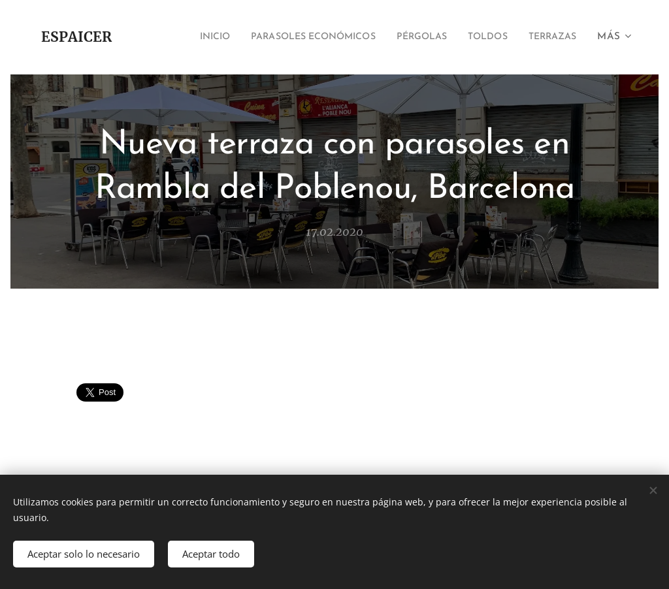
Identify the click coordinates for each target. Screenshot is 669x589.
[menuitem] (175, 37)
